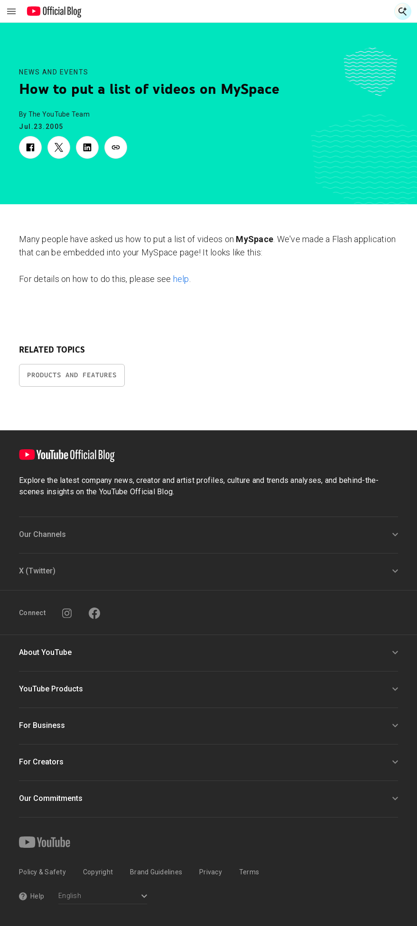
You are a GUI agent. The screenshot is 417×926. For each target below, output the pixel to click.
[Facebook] (94, 613)
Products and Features (72, 375)
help (181, 279)
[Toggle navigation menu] (11, 11)
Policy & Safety (42, 872)
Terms (249, 872)
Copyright (98, 872)
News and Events (54, 72)
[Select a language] (102, 897)
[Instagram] (67, 613)
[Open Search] (402, 11)
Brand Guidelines (156, 872)
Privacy (210, 872)
